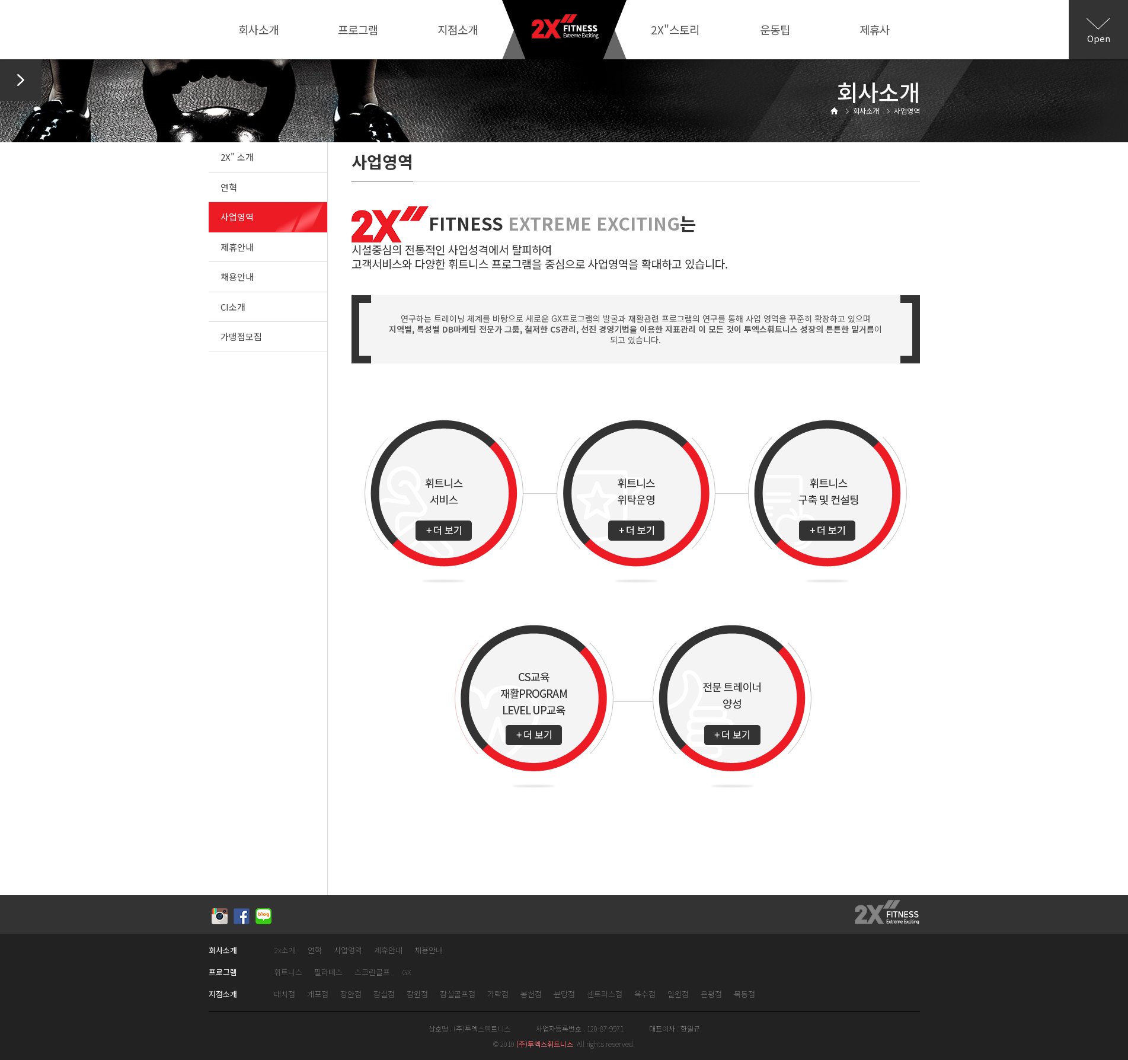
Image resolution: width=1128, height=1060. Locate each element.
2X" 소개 (237, 157)
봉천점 (531, 994)
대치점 (284, 994)
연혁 (229, 187)
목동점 (744, 994)
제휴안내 (237, 247)
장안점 (351, 994)
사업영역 (237, 216)
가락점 (498, 994)
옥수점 (645, 994)
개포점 (317, 994)
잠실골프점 (457, 994)
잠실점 (384, 994)
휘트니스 (288, 973)
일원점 (678, 994)
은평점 (711, 994)
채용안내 (237, 276)
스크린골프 (372, 973)
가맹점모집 (241, 336)
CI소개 (233, 307)
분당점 (564, 994)
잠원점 (417, 994)
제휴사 (874, 29)
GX (406, 973)
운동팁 (775, 29)
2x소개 (285, 951)
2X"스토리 (675, 29)
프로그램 (358, 29)
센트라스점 (604, 994)
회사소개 (258, 29)
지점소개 (457, 29)
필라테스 (328, 973)
